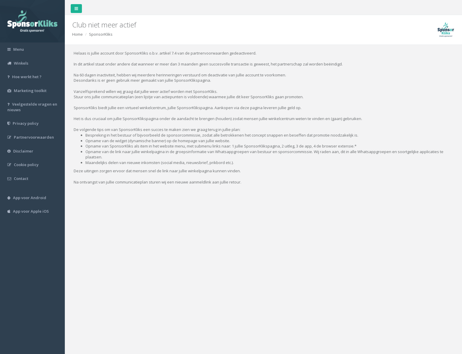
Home (77, 34)
